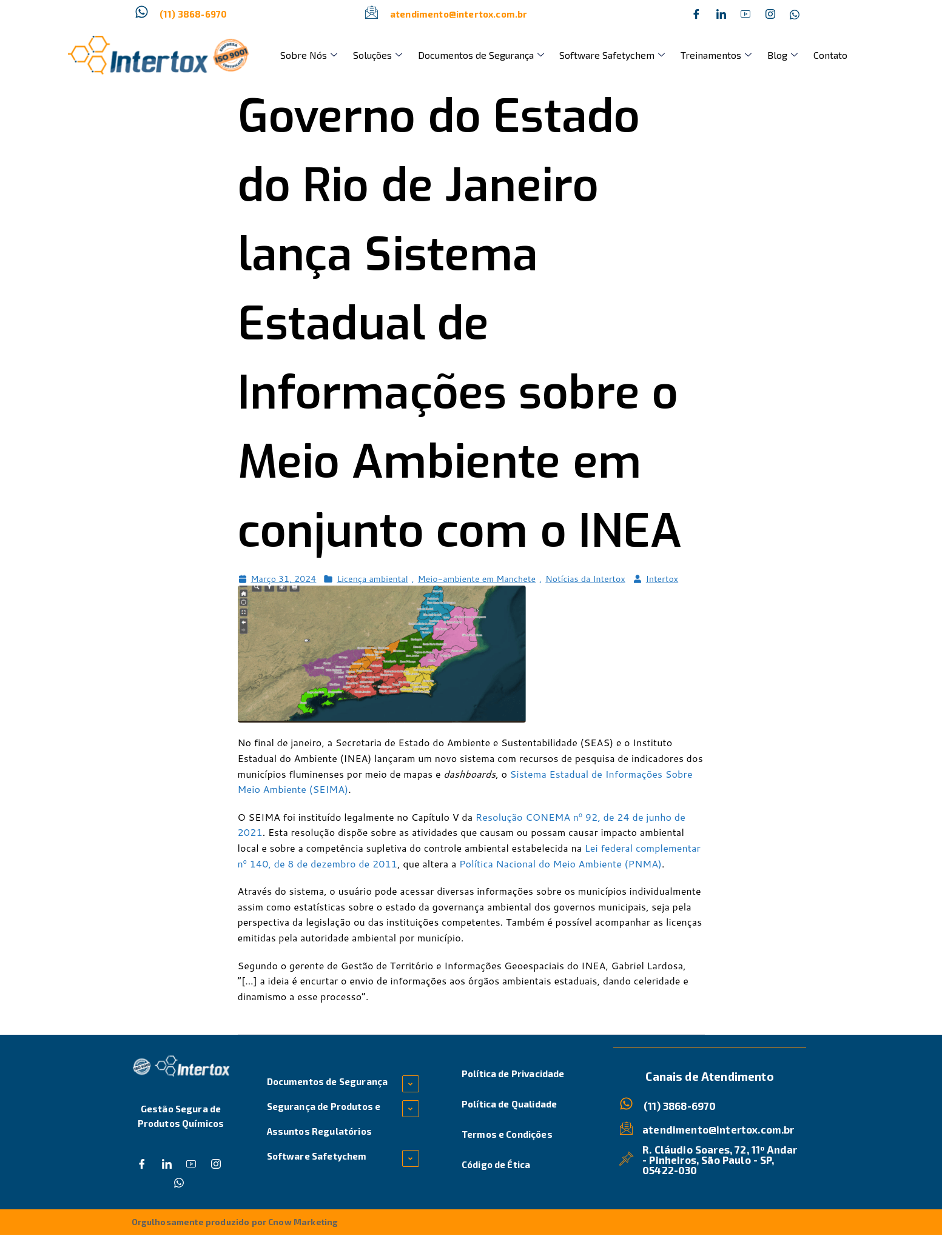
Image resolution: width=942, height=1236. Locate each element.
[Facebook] (696, 14)
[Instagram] (770, 14)
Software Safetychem (591, 55)
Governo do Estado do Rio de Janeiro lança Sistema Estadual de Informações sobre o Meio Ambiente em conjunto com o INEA (460, 324)
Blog (750, 55)
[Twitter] (721, 14)
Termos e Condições (507, 1134)
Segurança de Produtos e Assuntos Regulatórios (324, 1119)
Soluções (368, 55)
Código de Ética (496, 1164)
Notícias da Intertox (585, 579)
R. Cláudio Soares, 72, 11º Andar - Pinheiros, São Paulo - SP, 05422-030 (720, 1159)
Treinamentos (689, 55)
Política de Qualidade (509, 1103)
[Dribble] (745, 14)
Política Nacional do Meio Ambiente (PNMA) (560, 863)
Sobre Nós (305, 55)
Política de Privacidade (513, 1073)
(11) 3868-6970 (193, 13)
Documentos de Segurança (466, 55)
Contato (792, 55)
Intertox (662, 579)
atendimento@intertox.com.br (458, 13)
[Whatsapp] (795, 14)
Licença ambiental (372, 579)
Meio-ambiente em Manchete (477, 579)
